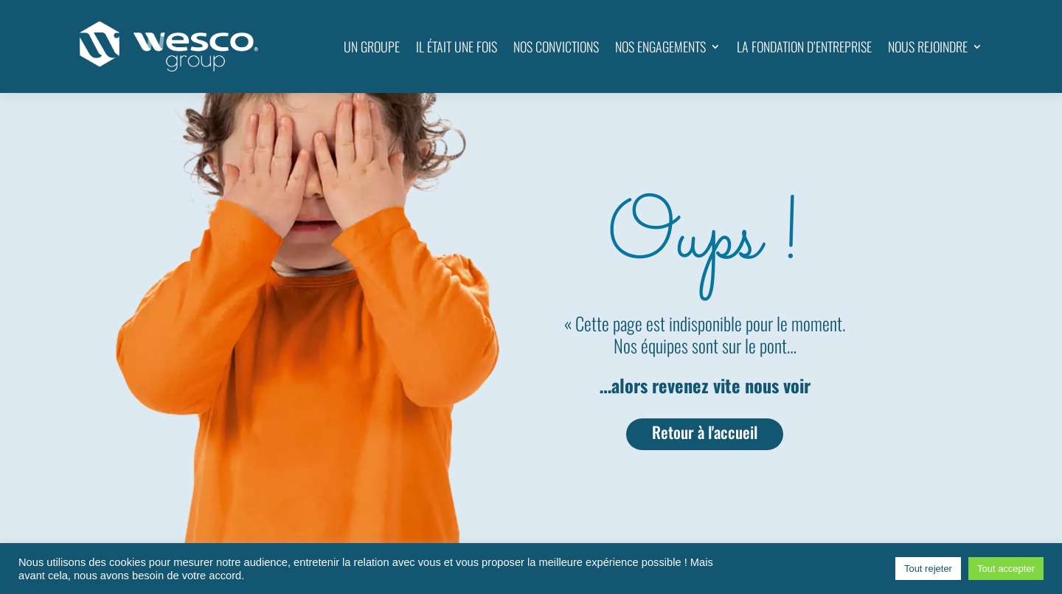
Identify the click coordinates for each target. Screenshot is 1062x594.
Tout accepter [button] (1006, 568)
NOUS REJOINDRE (928, 46)
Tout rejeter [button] (928, 568)
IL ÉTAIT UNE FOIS (456, 46)
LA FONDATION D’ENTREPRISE (804, 46)
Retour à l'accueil (704, 431)
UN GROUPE (372, 46)
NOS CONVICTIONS (556, 46)
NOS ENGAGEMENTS (660, 46)
